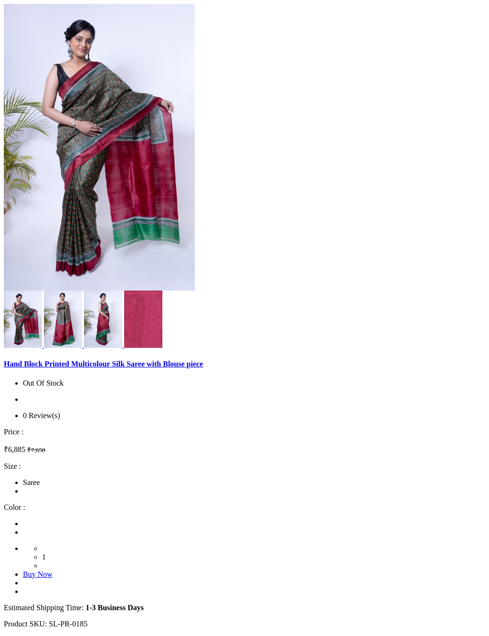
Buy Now (38, 574)
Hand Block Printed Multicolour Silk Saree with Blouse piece (103, 364)
